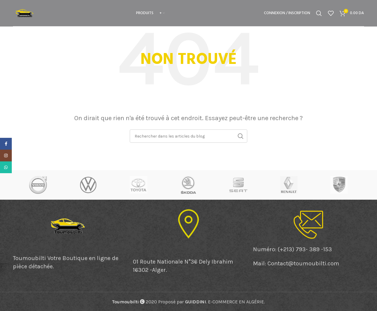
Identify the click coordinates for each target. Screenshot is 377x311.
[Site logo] (25, 12)
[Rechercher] (319, 13)
